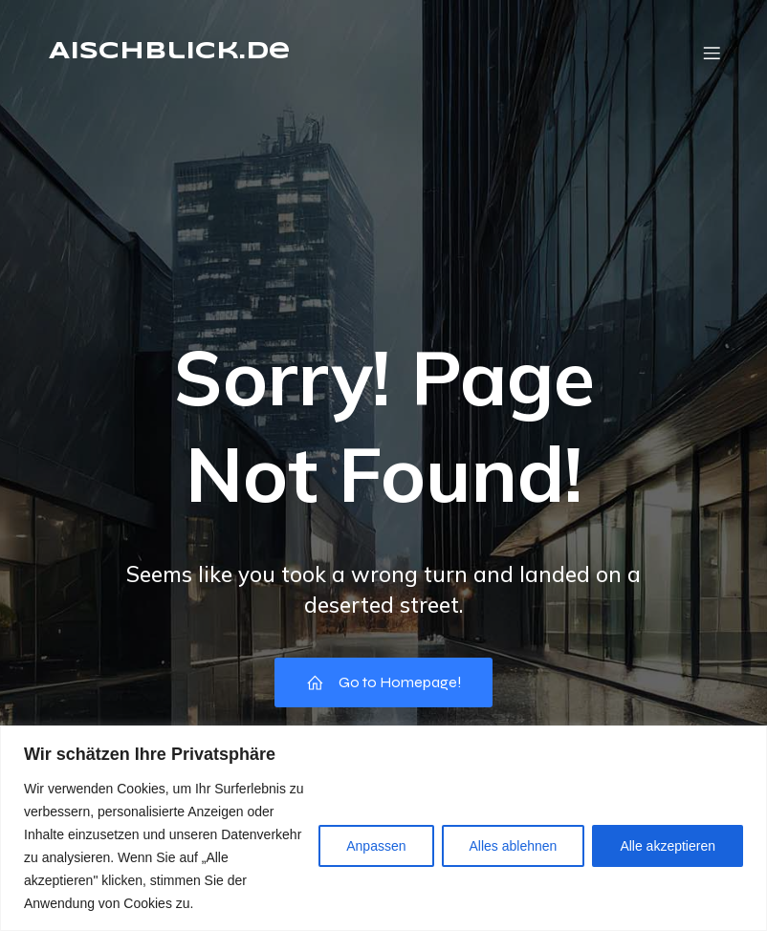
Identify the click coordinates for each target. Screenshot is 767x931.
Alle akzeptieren (667, 846)
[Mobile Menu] (711, 52)
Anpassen (375, 846)
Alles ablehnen (514, 846)
